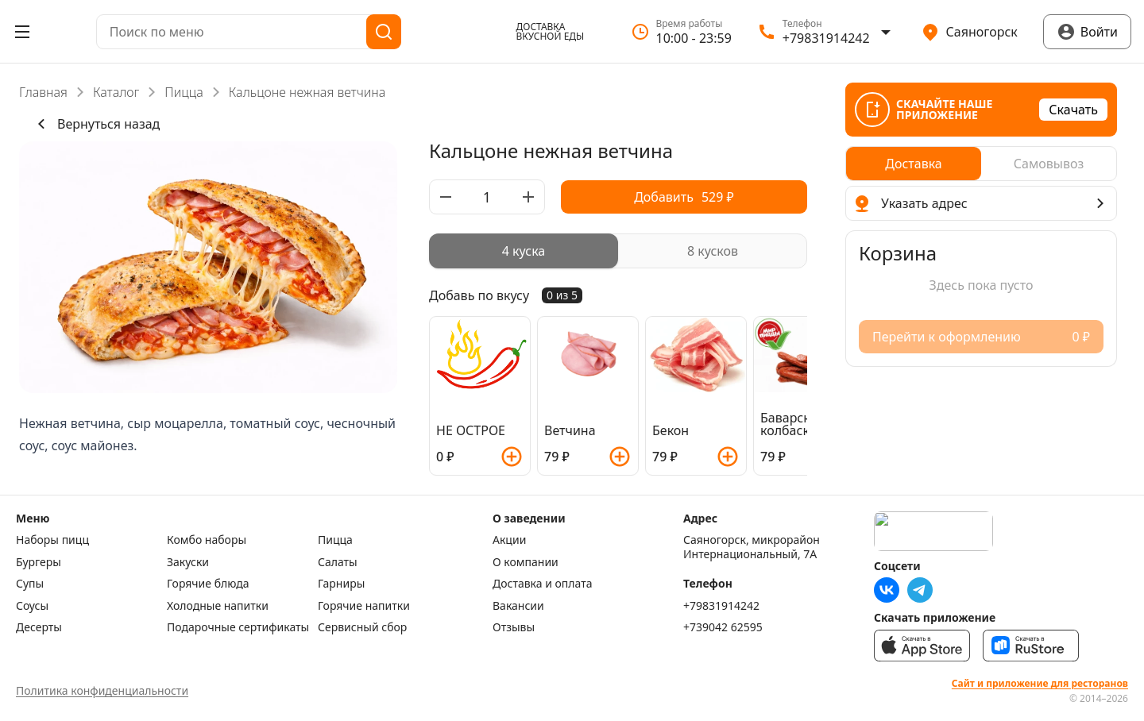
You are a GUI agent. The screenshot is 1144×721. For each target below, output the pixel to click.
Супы (30, 583)
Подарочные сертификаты (238, 627)
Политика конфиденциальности (102, 690)
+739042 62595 (723, 627)
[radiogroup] (618, 250)
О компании (525, 562)
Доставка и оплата (542, 583)
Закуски (188, 562)
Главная (43, 92)
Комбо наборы (206, 540)
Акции (509, 540)
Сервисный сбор (362, 627)
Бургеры (38, 562)
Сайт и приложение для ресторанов (1040, 683)
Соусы (32, 606)
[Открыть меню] (22, 31)
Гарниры (341, 583)
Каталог (116, 92)
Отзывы (514, 627)
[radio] (523, 250)
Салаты (338, 562)
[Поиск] (383, 31)
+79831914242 (721, 606)
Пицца (183, 92)
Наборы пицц (52, 540)
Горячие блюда (208, 583)
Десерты (39, 627)
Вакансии (518, 606)
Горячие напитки (364, 606)
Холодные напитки (218, 606)
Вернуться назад (96, 123)
